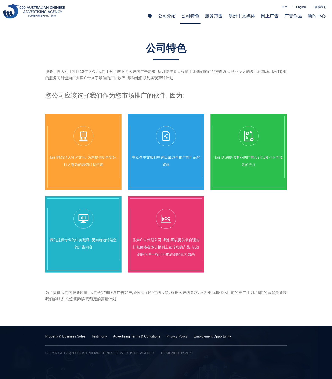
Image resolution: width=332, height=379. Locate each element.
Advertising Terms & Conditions (136, 336)
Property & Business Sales (65, 336)
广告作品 (293, 15)
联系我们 (320, 7)
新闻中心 (317, 15)
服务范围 (214, 15)
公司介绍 (167, 15)
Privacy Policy (177, 336)
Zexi (189, 353)
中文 (285, 7)
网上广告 (270, 15)
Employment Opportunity (212, 336)
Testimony (99, 336)
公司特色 (190, 15)
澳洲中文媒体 (241, 15)
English (301, 7)
